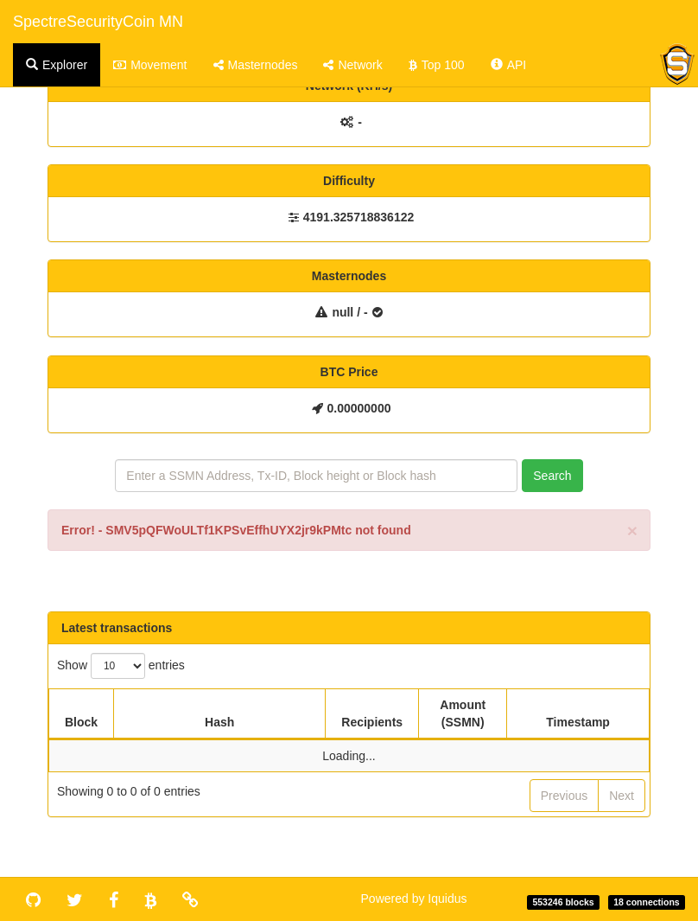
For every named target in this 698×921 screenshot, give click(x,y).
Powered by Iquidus (414, 898)
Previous (564, 796)
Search (552, 476)
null (342, 312)
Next (621, 796)
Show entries (121, 666)
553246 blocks (562, 902)
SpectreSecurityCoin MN (98, 21)
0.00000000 (359, 408)
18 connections (646, 902)
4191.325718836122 (358, 217)
